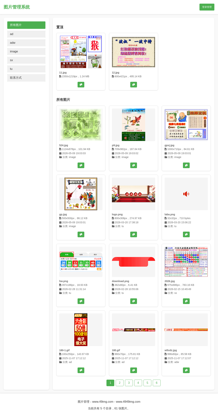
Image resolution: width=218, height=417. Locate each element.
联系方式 (16, 77)
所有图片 (16, 24)
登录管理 (207, 7)
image (14, 51)
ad (11, 34)
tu (11, 68)
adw (12, 42)
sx (11, 60)
